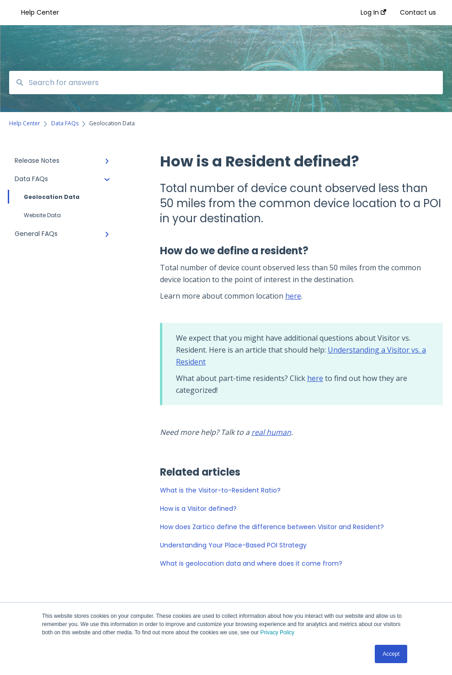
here (293, 296)
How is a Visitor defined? (198, 508)
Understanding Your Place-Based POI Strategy (233, 545)
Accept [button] (391, 654)
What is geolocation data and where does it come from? (251, 563)
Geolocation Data (44, 197)
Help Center (40, 12)
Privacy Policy (277, 632)
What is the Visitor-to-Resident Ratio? (220, 490)
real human (271, 432)
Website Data (42, 215)
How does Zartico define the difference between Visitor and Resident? (272, 526)
